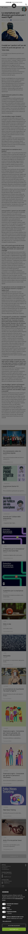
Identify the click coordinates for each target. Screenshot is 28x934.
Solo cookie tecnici (7, 921)
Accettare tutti (14, 929)
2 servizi (9, 905)
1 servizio (9, 909)
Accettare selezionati (14, 925)
